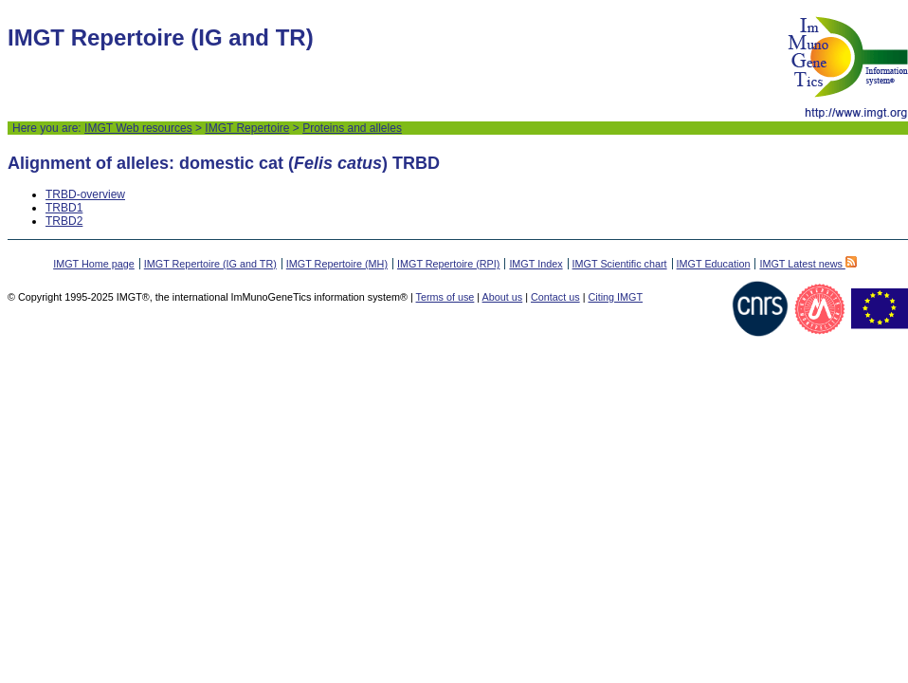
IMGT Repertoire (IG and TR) (210, 263)
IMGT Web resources (138, 128)
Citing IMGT (615, 297)
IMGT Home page (94, 263)
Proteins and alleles (352, 128)
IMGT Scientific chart (619, 263)
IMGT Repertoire (247, 128)
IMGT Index (535, 263)
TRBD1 (63, 207)
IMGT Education (714, 263)
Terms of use (445, 297)
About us (502, 297)
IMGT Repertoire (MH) (337, 263)
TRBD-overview (85, 194)
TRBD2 (63, 221)
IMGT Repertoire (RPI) (448, 263)
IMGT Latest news (807, 263)
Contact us (555, 297)
